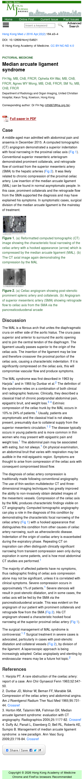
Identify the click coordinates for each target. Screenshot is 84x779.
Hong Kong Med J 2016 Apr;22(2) (23, 34)
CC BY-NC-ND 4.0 (62, 45)
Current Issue (49, 19)
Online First (26, 19)
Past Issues (71, 19)
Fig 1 (73, 152)
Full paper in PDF (23, 119)
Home (8, 19)
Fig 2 (48, 171)
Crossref (13, 705)
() (57, 105)
